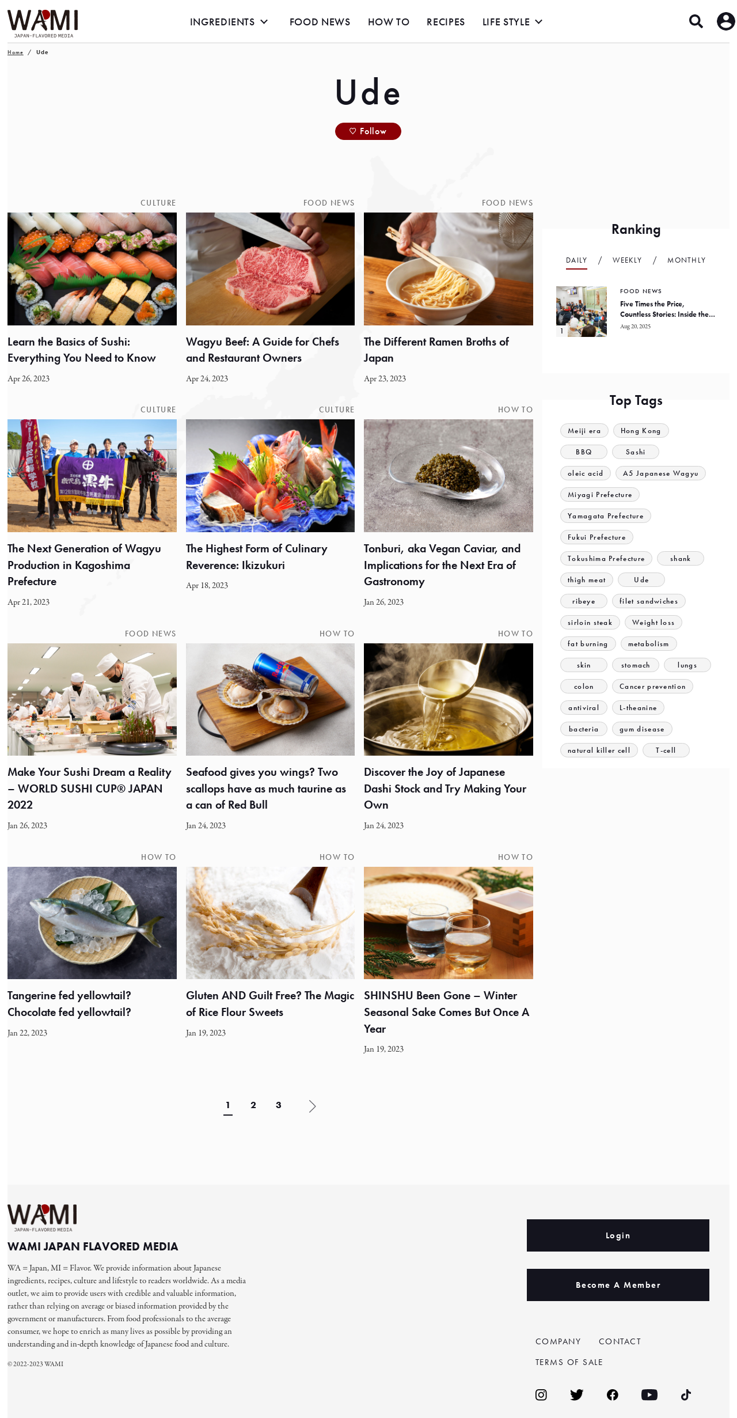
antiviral (583, 707)
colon (584, 686)
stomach (636, 665)
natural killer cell (599, 750)
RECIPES (446, 21)
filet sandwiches (649, 601)
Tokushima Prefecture (606, 558)
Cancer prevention (653, 686)
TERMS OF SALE (569, 1362)
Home (15, 52)
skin (584, 665)
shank (681, 558)
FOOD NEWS (320, 21)
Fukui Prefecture (597, 537)
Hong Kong (641, 430)
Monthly (686, 260)
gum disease (642, 729)
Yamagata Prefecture (606, 516)
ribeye (583, 601)
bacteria (584, 729)
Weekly (627, 260)
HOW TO (389, 21)
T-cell (666, 750)
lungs (687, 665)
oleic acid (585, 473)
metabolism (649, 644)
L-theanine (638, 707)
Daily (577, 260)
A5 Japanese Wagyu (660, 473)
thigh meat (587, 580)
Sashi (636, 452)
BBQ (584, 452)
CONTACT (620, 1341)
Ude (641, 580)
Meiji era (584, 430)
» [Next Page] (312, 1107)
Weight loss (653, 622)
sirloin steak (590, 622)
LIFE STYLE (506, 21)
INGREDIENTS (222, 21)
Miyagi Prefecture (600, 494)
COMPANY (558, 1341)
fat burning (588, 644)
